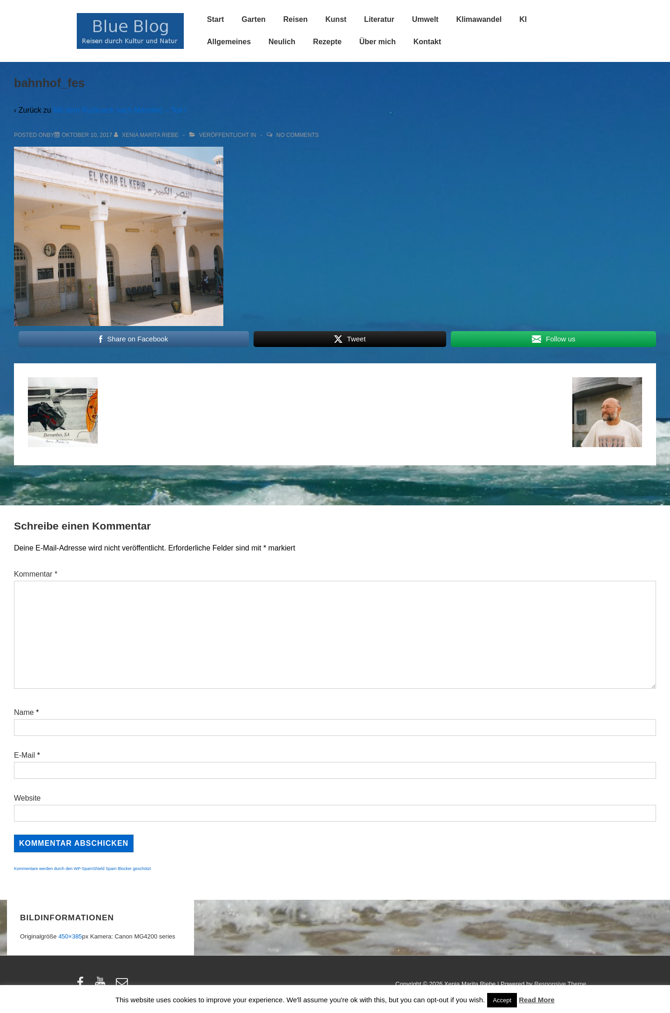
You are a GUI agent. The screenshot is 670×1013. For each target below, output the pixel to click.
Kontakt (427, 42)
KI (523, 19)
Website (27, 798)
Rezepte (327, 42)
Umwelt (425, 19)
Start (215, 19)
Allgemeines (229, 42)
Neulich (281, 42)
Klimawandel (479, 19)
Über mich (377, 42)
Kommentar (35, 574)
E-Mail (24, 755)
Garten (253, 19)
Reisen (295, 19)
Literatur (379, 19)
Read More (537, 1000)
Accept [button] (502, 1000)
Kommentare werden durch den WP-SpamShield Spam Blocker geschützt (82, 868)
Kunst (335, 19)
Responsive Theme (560, 983)
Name (24, 712)
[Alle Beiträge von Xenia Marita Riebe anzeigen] (147, 135)
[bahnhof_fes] (87, 135)
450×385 (70, 936)
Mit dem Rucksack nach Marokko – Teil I (119, 110)
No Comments (297, 135)
